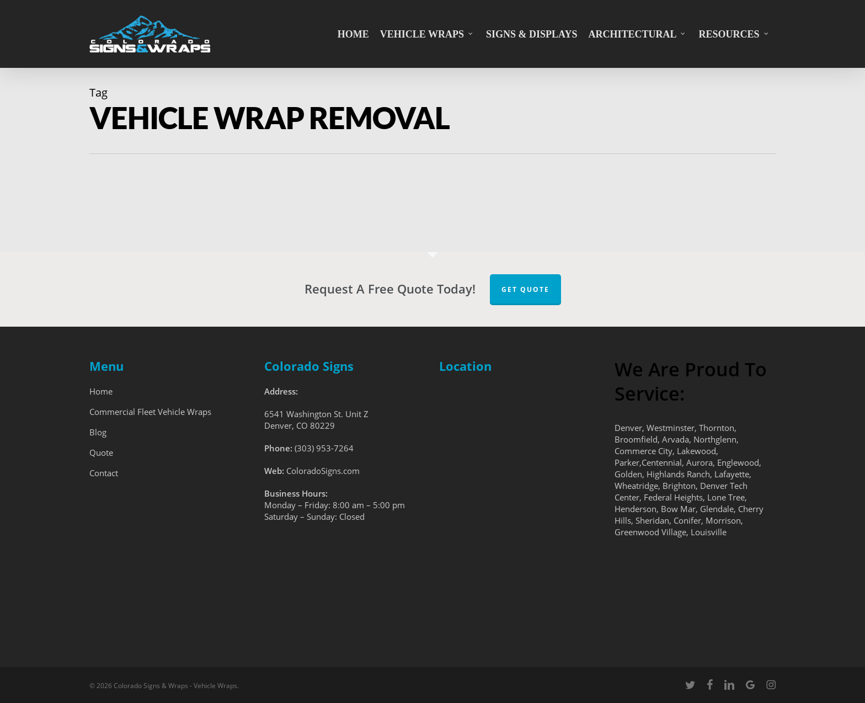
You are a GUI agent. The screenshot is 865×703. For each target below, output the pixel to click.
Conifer (687, 520)
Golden (628, 474)
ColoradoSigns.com (323, 470)
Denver (628, 427)
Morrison (723, 520)
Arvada (675, 439)
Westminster (671, 427)
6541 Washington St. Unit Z (316, 413)
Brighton (679, 485)
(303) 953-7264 (324, 448)
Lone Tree (726, 497)
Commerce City (643, 450)
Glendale (717, 508)
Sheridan (652, 520)
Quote (101, 452)
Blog (97, 432)
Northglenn (714, 439)
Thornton (716, 427)
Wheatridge (636, 485)
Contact (103, 472)
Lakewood (696, 450)
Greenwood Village (650, 531)
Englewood (738, 462)
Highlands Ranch (678, 474)
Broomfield (636, 439)
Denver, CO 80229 (299, 425)
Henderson (635, 508)
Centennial (662, 462)
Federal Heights (673, 497)
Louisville (709, 531)
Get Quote (525, 289)
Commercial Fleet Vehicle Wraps (150, 411)
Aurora (699, 462)
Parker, (628, 462)
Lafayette (731, 474)
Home (101, 391)
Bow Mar (678, 508)
